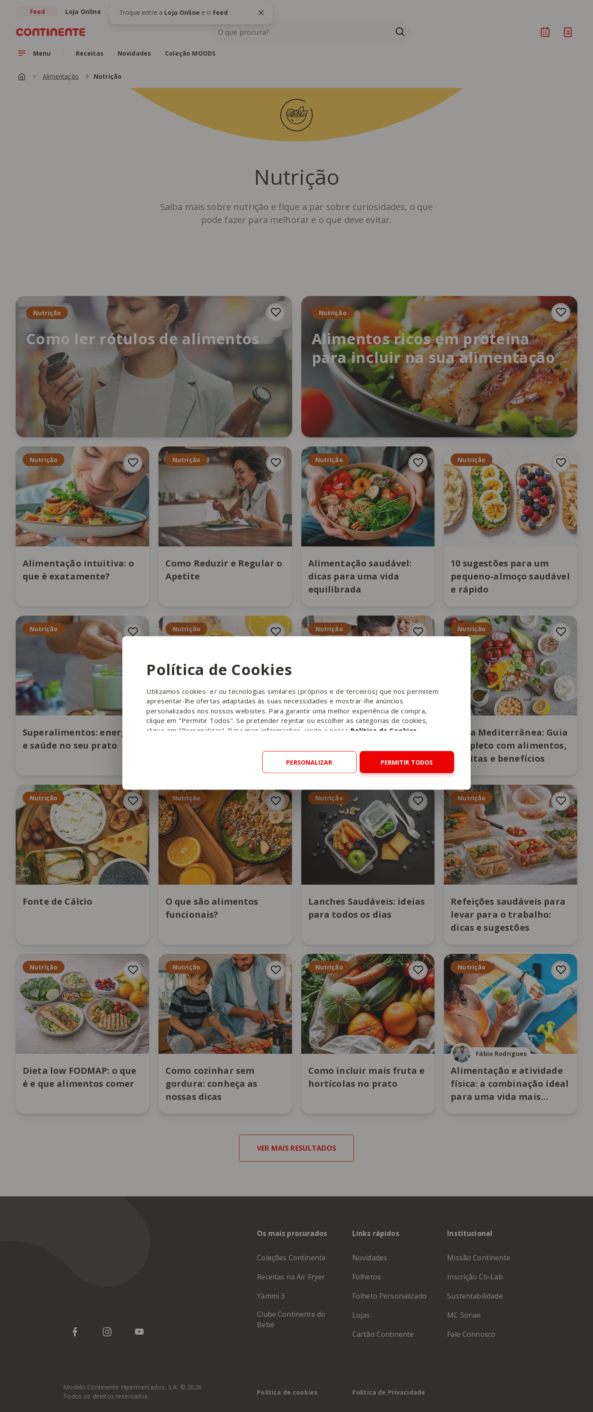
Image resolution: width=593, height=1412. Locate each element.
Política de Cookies (383, 730)
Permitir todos (407, 762)
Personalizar (309, 762)
